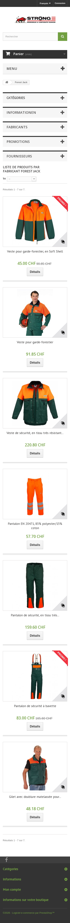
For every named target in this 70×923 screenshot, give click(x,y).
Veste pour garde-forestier (35, 342)
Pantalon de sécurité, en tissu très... (35, 615)
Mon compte (12, 889)
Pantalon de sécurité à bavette (35, 706)
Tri (4, 178)
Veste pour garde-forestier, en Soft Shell (35, 251)
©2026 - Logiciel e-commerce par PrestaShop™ (29, 912)
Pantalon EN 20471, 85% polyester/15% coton (35, 526)
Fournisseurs (19, 156)
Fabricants (17, 127)
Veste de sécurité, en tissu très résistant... (35, 433)
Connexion (60, 3)
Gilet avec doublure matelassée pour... (35, 797)
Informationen (21, 112)
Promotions (18, 141)
